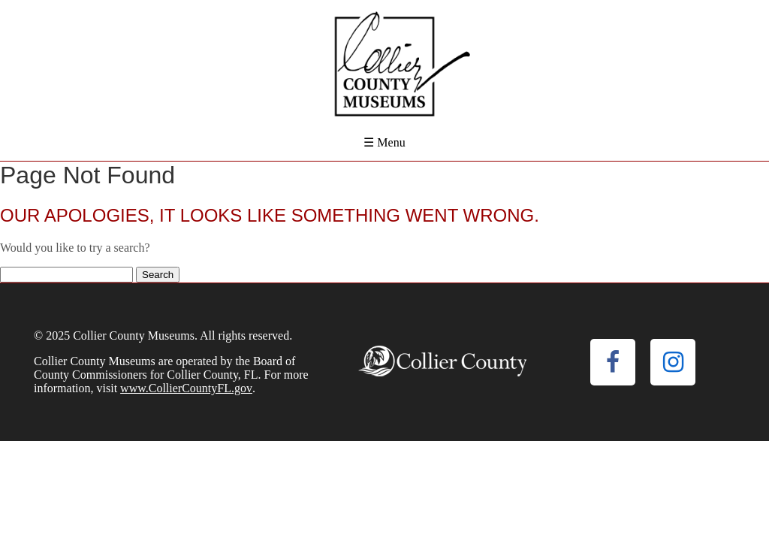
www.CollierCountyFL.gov (186, 388)
